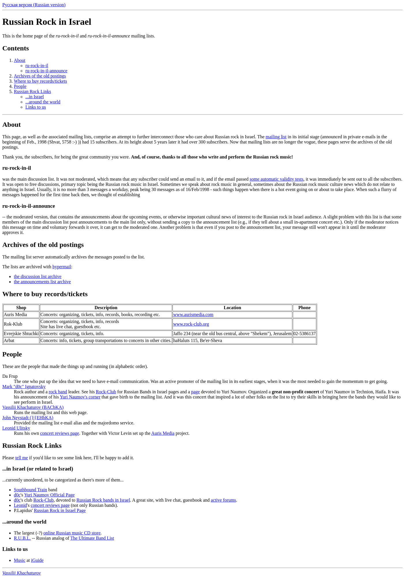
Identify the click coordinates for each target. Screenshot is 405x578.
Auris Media (162, 433)
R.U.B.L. (22, 538)
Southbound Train (30, 489)
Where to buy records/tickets (40, 81)
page (195, 391)
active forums (223, 500)
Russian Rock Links (32, 91)
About (19, 60)
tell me (21, 457)
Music (19, 560)
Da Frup (10, 376)
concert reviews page (59, 433)
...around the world (42, 101)
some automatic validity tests (276, 179)
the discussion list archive (37, 276)
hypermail (61, 266)
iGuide (37, 560)
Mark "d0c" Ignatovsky (24, 386)
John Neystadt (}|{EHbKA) (27, 417)
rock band (58, 391)
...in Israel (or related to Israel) (37, 469)
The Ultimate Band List (92, 538)
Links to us (35, 107)
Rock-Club (106, 391)
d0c (17, 494)
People (20, 86)
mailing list (276, 136)
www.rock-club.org (191, 324)
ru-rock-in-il (36, 65)
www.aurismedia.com (193, 314)
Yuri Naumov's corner (80, 396)
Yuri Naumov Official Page (49, 494)
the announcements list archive (42, 281)
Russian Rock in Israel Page (60, 510)
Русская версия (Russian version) (33, 4)
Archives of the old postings (40, 75)
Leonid (20, 505)
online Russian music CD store (71, 532)
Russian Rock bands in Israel (103, 500)
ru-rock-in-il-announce (46, 70)
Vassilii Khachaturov (21, 573)
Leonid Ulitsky (16, 428)
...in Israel (34, 96)
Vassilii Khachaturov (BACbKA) (32, 407)
